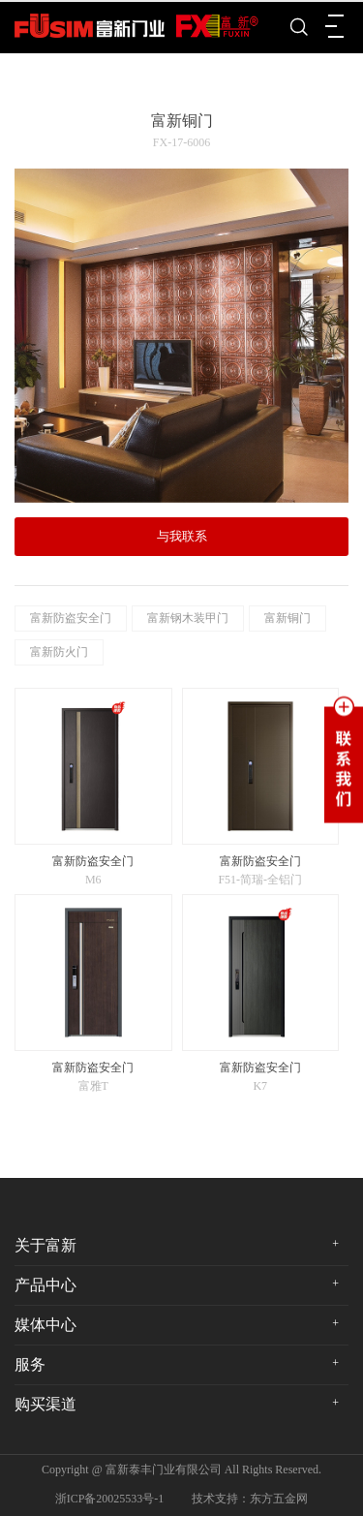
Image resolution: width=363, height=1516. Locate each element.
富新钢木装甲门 (187, 618)
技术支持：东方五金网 (250, 1498)
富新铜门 (287, 618)
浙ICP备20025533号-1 (110, 1498)
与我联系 (182, 536)
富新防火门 (59, 652)
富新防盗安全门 (70, 618)
